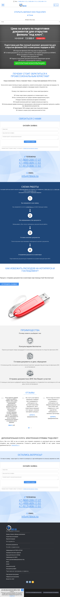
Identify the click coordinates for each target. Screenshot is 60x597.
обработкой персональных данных (30, 148)
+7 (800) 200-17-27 (22, 1)
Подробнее (12, 596)
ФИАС (7, 561)
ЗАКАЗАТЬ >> (15, 445)
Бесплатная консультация (30, 63)
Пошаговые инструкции (12, 536)
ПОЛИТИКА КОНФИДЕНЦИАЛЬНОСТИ (33, 592)
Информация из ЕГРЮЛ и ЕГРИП (14, 550)
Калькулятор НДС (10, 566)
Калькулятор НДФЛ (11, 568)
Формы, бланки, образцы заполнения (15, 534)
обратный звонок (23, 189)
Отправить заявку (9, 284)
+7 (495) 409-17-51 (32, 1)
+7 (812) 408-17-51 (42, 1)
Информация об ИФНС (11, 557)
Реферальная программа (12, 576)
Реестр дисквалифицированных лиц (15, 559)
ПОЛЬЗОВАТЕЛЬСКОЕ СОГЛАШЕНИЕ (51, 592)
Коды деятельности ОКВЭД (13, 555)
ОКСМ (7, 564)
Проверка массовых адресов (13, 552)
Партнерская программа (12, 574)
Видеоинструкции (10, 539)
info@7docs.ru (30, 176)
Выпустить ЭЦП (10, 579)
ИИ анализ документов (12, 544)
